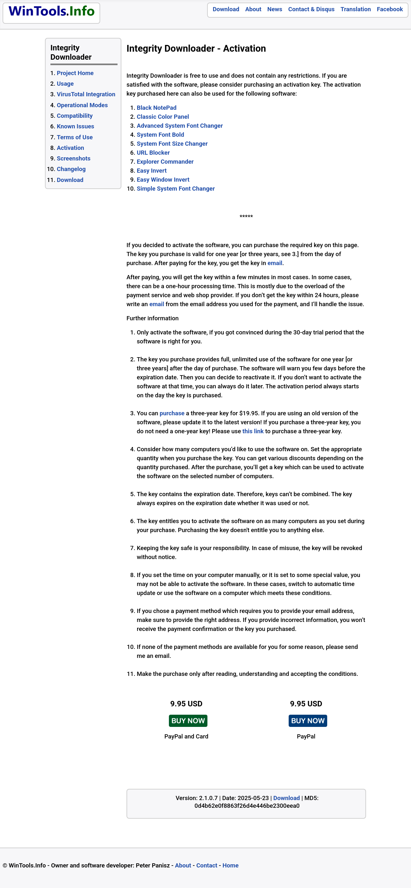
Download (226, 9)
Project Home (75, 73)
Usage (65, 83)
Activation (70, 147)
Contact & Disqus (311, 9)
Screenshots (74, 158)
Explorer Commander (165, 161)
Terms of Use (75, 137)
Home (231, 865)
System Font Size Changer (172, 143)
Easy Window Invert (163, 179)
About (253, 9)
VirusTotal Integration (86, 94)
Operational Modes (82, 105)
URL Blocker (153, 152)
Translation (356, 9)
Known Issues (75, 126)
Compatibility (75, 115)
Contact (206, 865)
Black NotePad (157, 107)
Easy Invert (152, 170)
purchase (172, 413)
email (274, 263)
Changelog (71, 169)
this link (253, 431)
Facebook (390, 9)
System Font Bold (160, 134)
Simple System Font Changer (176, 188)
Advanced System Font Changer (180, 125)
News (275, 9)
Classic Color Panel (163, 116)
